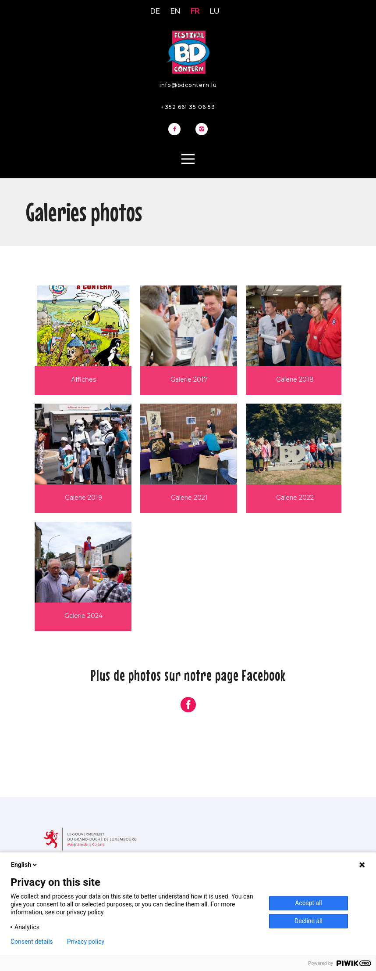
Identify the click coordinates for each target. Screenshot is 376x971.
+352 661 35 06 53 (188, 107)
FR (195, 11)
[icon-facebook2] (176, 130)
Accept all (308, 902)
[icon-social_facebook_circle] (188, 705)
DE (155, 11)
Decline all (308, 920)
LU (215, 11)
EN (175, 11)
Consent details (32, 941)
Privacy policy (85, 941)
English (24, 864)
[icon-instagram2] (201, 130)
